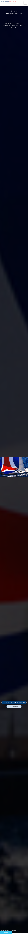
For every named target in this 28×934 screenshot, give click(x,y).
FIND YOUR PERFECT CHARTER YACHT (14, 702)
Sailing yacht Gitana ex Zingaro (8, 930)
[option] (14, 467)
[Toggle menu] (25, 2)
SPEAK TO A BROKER (14, 706)
